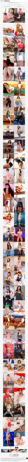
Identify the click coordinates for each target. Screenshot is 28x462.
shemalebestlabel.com (16, 456)
